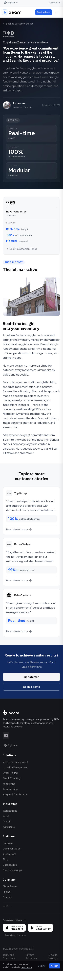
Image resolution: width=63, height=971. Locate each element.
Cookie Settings (53, 956)
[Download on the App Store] (14, 928)
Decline (42, 966)
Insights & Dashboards (15, 794)
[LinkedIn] (6, 735)
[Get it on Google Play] (40, 928)
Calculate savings (12, 870)
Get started (31, 680)
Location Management (15, 767)
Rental (6, 821)
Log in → (7, 905)
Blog (5, 859)
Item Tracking (10, 788)
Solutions (9, 755)
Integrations (9, 853)
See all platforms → (15, 935)
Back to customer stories (18, 23)
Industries (10, 804)
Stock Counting (11, 778)
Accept (54, 966)
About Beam (10, 886)
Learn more (26, 967)
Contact (7, 897)
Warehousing (10, 810)
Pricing (6, 891)
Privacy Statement (32, 956)
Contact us (54, 2)
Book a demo (43, 12)
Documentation (11, 848)
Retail (6, 816)
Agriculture (9, 826)
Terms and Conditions (9, 956)
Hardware (8, 843)
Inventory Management (15, 761)
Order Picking (10, 772)
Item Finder (9, 783)
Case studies (10, 864)
